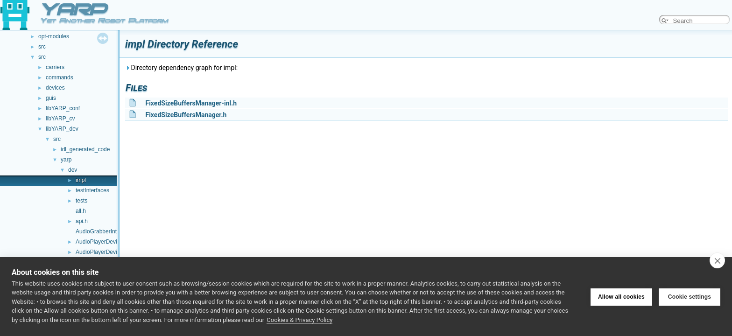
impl (81, 180)
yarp (66, 159)
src (42, 46)
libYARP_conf (63, 108)
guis (51, 98)
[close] (717, 260)
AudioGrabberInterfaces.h (108, 231)
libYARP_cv (60, 118)
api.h (82, 221)
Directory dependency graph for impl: (181, 67)
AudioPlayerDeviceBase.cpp (111, 241)
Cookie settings (689, 296)
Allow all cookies (621, 296)
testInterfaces (92, 190)
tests (81, 200)
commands (59, 77)
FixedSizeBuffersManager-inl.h (191, 103)
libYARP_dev (62, 129)
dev (72, 170)
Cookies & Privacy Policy (299, 319)
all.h (81, 211)
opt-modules (53, 36)
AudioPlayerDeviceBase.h (108, 252)
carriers (55, 67)
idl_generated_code (85, 149)
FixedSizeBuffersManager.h (185, 115)
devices (55, 87)
